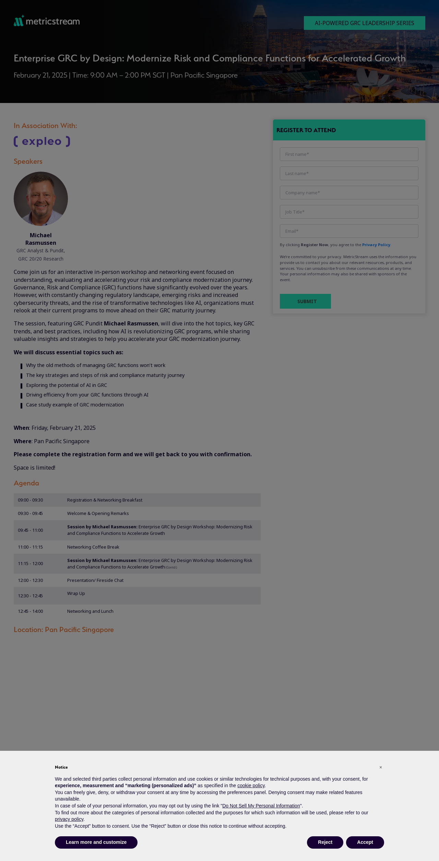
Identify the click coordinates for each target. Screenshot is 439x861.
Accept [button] (365, 842)
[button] (380, 767)
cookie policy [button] (250, 785)
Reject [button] (325, 842)
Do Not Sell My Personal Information (261, 805)
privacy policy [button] (69, 819)
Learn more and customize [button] (96, 842)
